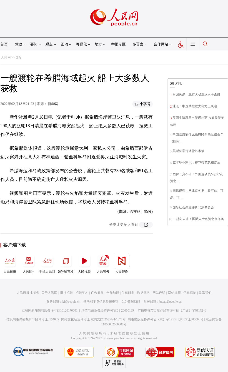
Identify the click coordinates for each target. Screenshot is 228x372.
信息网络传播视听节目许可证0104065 (32, 319)
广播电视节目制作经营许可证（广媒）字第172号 (172, 310)
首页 (4, 44)
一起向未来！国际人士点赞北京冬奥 (198, 219)
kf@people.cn (71, 301)
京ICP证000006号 (191, 319)
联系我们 (205, 293)
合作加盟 (112, 293)
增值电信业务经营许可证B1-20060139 (107, 310)
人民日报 (10, 263)
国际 (18, 57)
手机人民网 (47, 263)
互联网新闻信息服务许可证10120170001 (50, 310)
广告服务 (97, 293)
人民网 (6, 57)
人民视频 (84, 263)
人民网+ (28, 263)
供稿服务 (128, 293)
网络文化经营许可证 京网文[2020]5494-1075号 (93, 319)
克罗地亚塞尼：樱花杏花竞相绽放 (196, 162)
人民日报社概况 (28, 293)
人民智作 (122, 263)
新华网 (53, 104)
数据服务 (143, 293)
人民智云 (103, 263)
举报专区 (118, 44)
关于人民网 (49, 293)
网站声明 (159, 293)
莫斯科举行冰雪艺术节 (188, 151)
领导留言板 (66, 263)
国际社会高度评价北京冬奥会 (193, 207)
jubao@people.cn (170, 301)
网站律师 (174, 293)
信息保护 (189, 293)
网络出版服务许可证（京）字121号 (152, 319)
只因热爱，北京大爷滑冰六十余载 (196, 94)
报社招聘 (66, 293)
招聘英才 (81, 293)
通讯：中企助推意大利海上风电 (195, 106)
